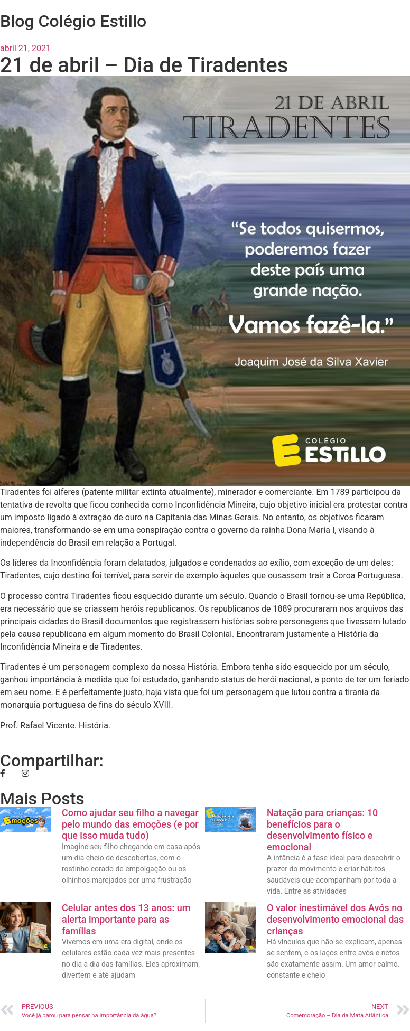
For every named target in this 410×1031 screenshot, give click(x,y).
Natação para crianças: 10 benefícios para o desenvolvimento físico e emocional (322, 829)
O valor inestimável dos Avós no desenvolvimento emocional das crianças (335, 919)
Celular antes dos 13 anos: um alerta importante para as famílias (126, 919)
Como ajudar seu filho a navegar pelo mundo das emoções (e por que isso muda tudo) (130, 824)
